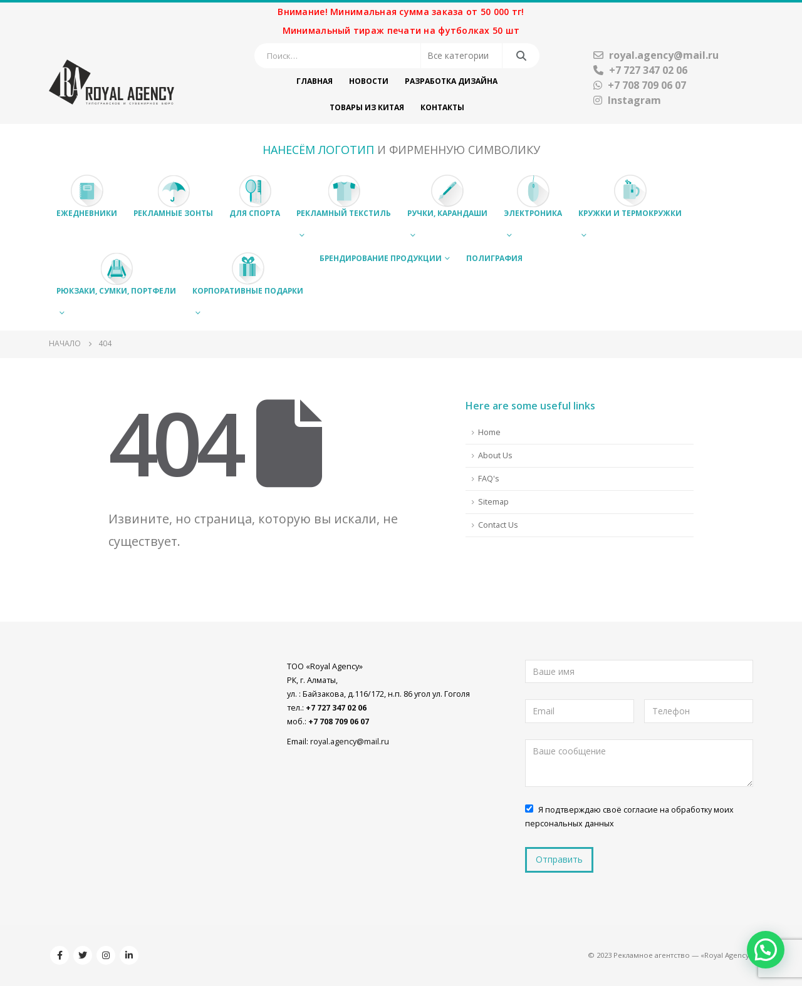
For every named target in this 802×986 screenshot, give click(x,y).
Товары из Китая (367, 107)
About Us (495, 455)
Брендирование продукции (381, 258)
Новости (368, 81)
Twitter (82, 955)
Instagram (627, 100)
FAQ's (488, 478)
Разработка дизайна (451, 81)
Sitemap (493, 501)
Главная (314, 81)
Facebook (59, 955)
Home (489, 432)
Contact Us (498, 525)
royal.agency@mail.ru (656, 55)
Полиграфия (494, 258)
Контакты (442, 107)
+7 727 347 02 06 (640, 70)
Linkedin (129, 955)
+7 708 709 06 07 (639, 85)
